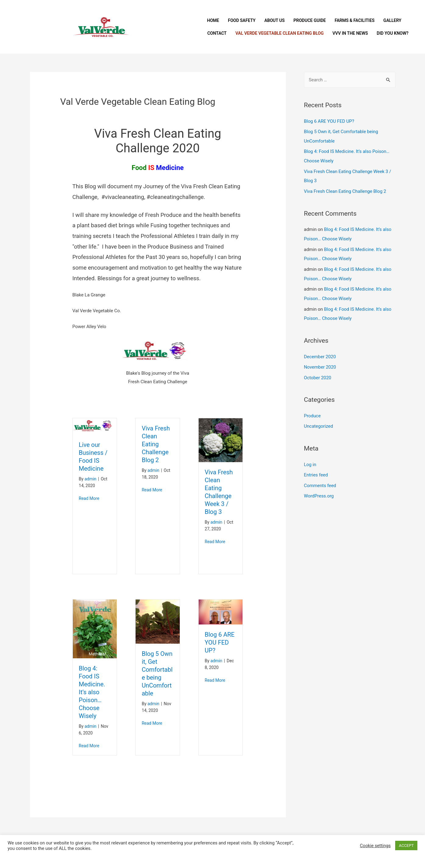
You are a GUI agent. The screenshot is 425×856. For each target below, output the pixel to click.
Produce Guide (309, 20)
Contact (216, 33)
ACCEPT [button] (406, 845)
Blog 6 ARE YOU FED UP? (220, 642)
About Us (274, 20)
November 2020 (320, 362)
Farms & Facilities (354, 20)
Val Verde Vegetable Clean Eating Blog (280, 33)
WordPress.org (319, 490)
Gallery (392, 20)
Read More (89, 498)
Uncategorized (318, 421)
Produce (312, 411)
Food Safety (242, 20)
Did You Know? (393, 33)
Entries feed (316, 469)
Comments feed (320, 479)
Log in (310, 459)
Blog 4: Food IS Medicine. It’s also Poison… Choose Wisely (92, 692)
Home (213, 20)
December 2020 (320, 352)
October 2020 (317, 373)
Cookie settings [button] (375, 845)
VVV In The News (350, 33)
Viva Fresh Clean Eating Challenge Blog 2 (156, 444)
